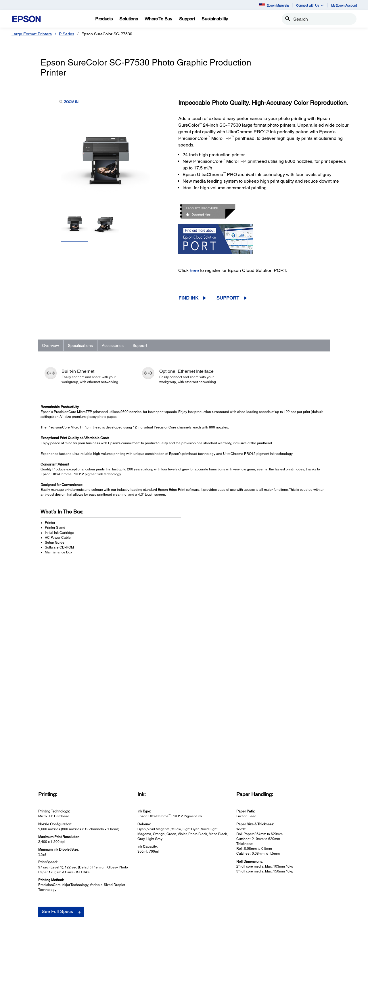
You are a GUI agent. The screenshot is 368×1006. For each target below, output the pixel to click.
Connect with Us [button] (310, 5)
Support (227, 298)
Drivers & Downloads (266, 845)
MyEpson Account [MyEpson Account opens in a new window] (344, 5)
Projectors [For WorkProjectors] (116, 939)
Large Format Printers (32, 34)
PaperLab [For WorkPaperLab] (115, 963)
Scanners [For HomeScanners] (27, 947)
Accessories (113, 345)
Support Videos (262, 856)
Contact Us (134, 999)
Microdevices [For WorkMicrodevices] (119, 972)
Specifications (80, 345)
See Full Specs (57, 703)
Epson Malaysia (274, 5)
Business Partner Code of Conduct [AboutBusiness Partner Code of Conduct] (314, 947)
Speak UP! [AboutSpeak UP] (292, 963)
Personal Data (184, 999)
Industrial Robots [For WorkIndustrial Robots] (122, 955)
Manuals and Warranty (267, 851)
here (194, 270)
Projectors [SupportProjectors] (204, 939)
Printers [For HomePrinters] (26, 931)
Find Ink (188, 298)
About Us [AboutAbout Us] (291, 931)
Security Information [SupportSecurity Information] (213, 963)
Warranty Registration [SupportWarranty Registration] (214, 955)
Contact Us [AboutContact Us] (293, 955)
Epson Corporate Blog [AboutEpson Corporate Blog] (303, 939)
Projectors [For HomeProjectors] (28, 939)
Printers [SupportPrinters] (202, 931)
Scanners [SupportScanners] (203, 947)
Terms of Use (158, 999)
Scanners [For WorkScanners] (115, 947)
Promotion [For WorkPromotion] (116, 980)
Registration (259, 862)
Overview (50, 345)
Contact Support (262, 868)
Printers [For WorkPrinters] (114, 931)
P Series (66, 34)
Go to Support (59, 850)
